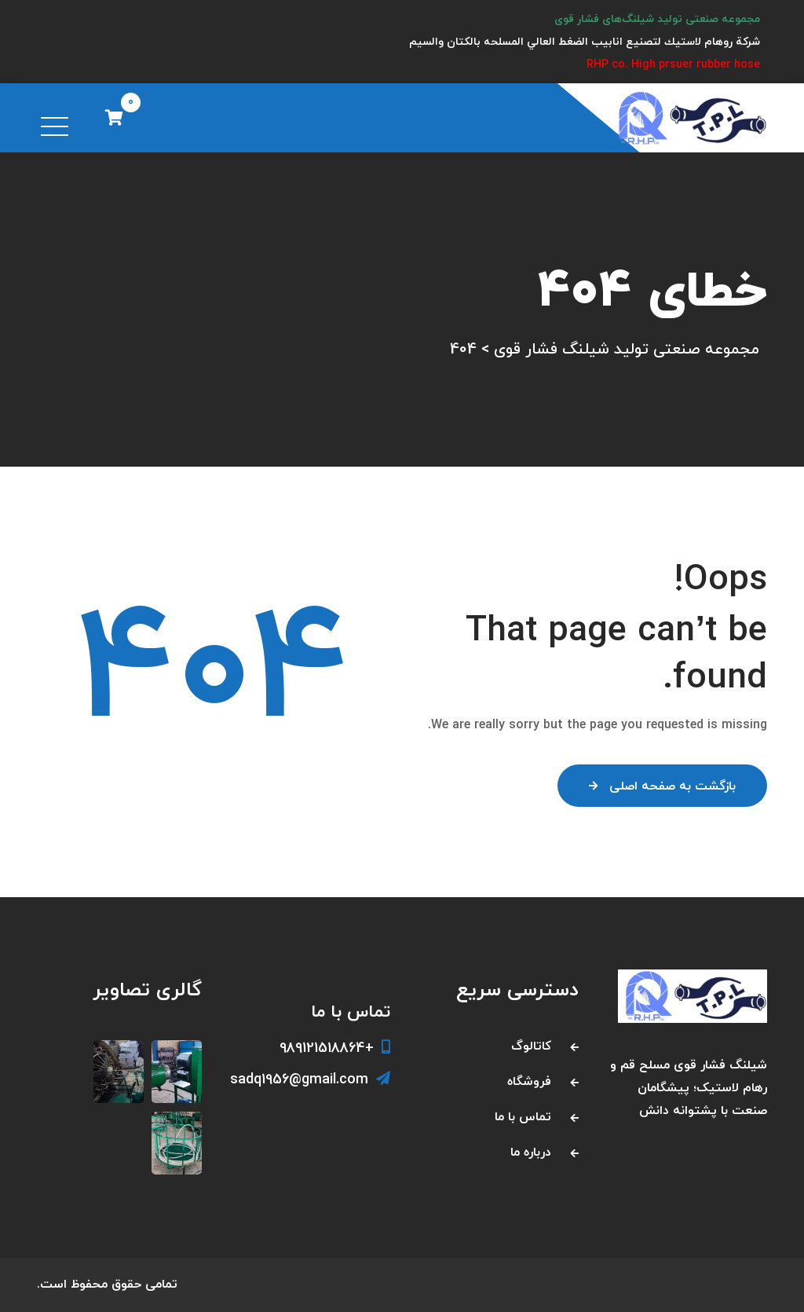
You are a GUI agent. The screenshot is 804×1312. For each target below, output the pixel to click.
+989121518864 (335, 1048)
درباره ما (530, 1152)
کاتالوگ (531, 1046)
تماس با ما (523, 1117)
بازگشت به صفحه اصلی (662, 786)
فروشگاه (529, 1081)
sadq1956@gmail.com (310, 1080)
